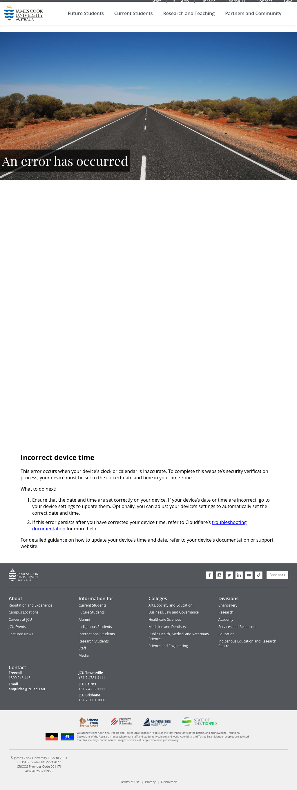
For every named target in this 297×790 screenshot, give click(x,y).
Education (226, 633)
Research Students (94, 641)
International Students (97, 633)
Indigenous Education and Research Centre (247, 644)
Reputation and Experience (30, 605)
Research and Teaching (189, 20)
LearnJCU (235, 4)
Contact (264, 4)
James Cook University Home (23, 19)
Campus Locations (23, 612)
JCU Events (17, 626)
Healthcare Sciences (164, 619)
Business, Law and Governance (173, 612)
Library (207, 4)
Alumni (84, 619)
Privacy (150, 782)
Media (84, 655)
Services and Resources (237, 626)
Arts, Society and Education (170, 605)
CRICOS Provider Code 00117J (39, 766)
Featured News (21, 633)
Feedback (277, 574)
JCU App (181, 4)
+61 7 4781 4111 (92, 678)
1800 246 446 (19, 678)
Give (288, 4)
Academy (225, 619)
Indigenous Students (95, 626)
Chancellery (227, 605)
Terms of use (130, 782)
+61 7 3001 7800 (92, 700)
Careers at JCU (20, 619)
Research (225, 612)
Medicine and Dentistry (167, 626)
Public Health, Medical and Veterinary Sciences (178, 636)
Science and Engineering (168, 645)
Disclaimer (169, 782)
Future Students (86, 20)
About (15, 598)
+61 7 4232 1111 (92, 689)
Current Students (133, 20)
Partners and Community (253, 20)
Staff (156, 4)
